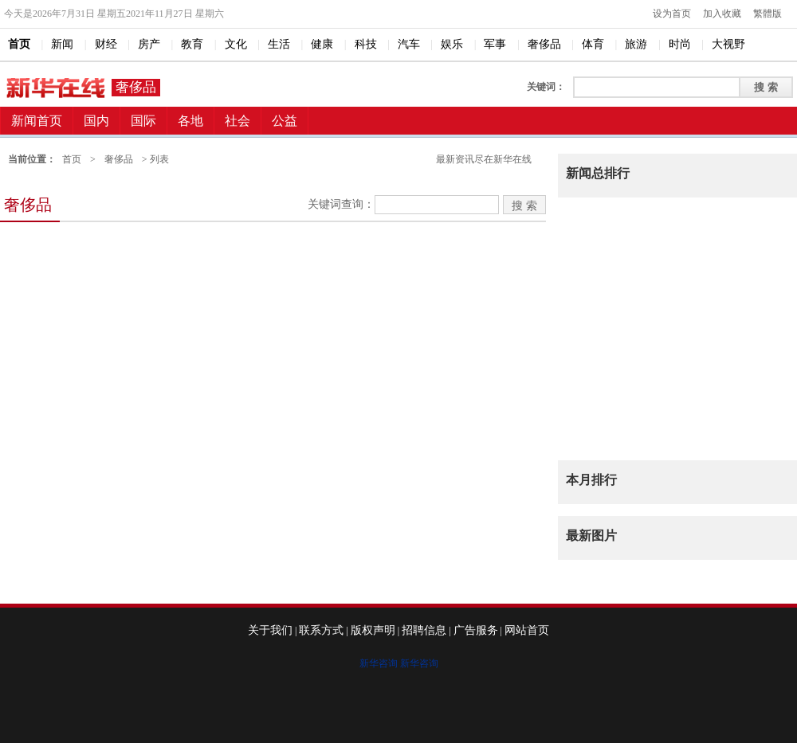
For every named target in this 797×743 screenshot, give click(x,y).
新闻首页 (36, 120)
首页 (71, 159)
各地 (190, 120)
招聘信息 (424, 630)
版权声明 (373, 630)
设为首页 (672, 13)
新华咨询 (378, 663)
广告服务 (475, 630)
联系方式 (321, 630)
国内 (96, 120)
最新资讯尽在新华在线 (484, 159)
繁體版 (767, 13)
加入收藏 (722, 13)
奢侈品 (136, 87)
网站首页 (527, 630)
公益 (284, 120)
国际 (143, 120)
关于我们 (270, 630)
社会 (237, 120)
